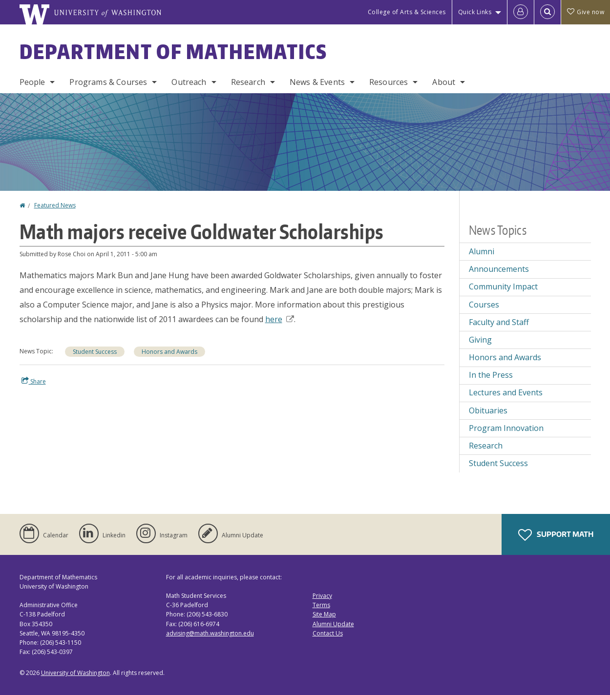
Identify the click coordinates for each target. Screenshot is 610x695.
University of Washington (75, 673)
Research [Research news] (486, 445)
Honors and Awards (169, 352)
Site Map (324, 614)
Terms (321, 605)
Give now (585, 12)
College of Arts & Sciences (407, 12)
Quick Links (475, 12)
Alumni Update (333, 624)
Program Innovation (506, 428)
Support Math (555, 535)
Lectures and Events (506, 392)
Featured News (55, 205)
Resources (388, 82)
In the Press (491, 374)
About (443, 82)
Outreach (188, 82)
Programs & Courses (108, 82)
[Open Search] (547, 12)
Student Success (95, 352)
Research (248, 82)
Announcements (499, 269)
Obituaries (488, 410)
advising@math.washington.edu (210, 633)
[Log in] (520, 12)
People (32, 82)
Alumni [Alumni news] (481, 251)
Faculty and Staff (499, 322)
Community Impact (503, 286)
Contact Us (328, 633)
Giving (480, 339)
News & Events (317, 82)
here (279, 319)
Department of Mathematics (173, 51)
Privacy (322, 596)
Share (33, 381)
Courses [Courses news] (484, 304)
